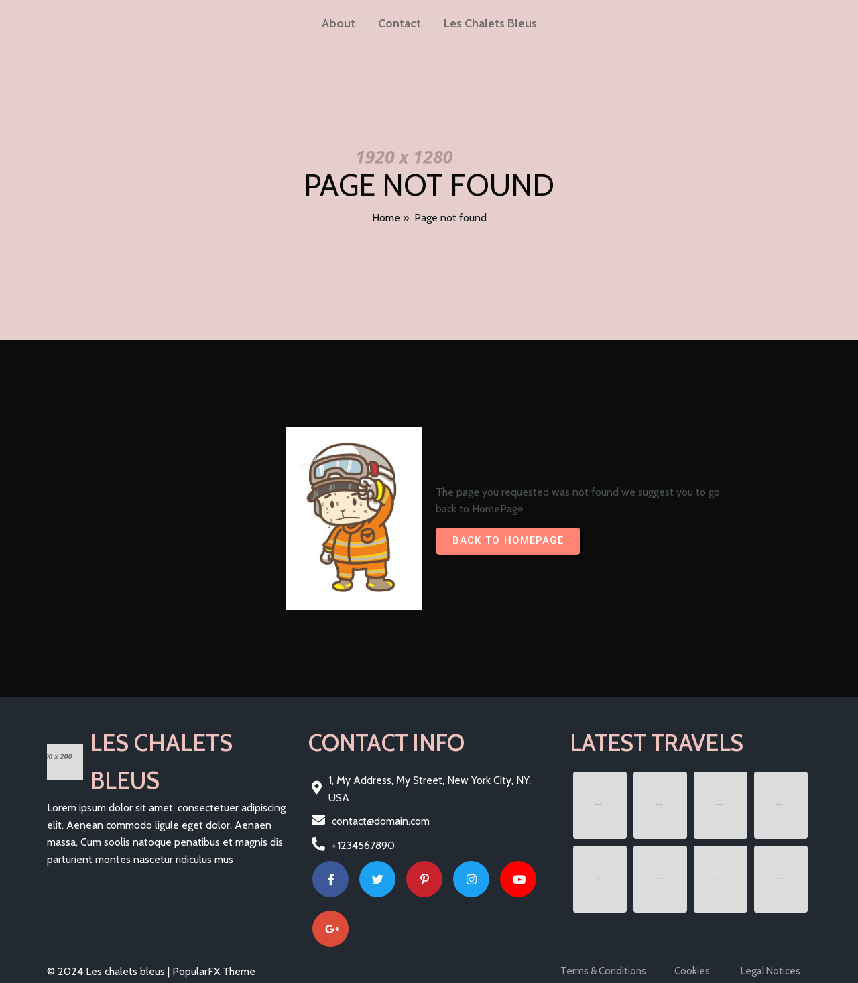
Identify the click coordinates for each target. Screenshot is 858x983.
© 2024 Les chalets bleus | (109, 971)
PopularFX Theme (213, 971)
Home (386, 217)
